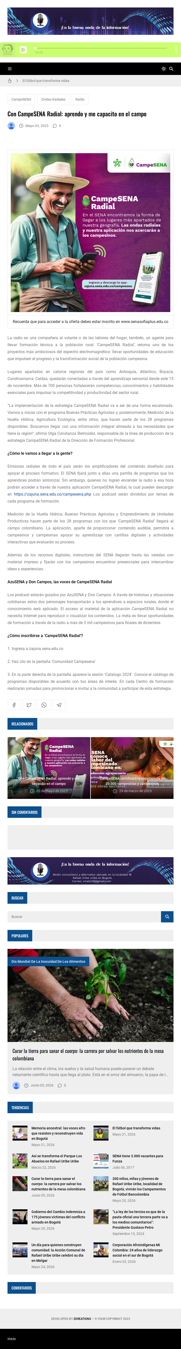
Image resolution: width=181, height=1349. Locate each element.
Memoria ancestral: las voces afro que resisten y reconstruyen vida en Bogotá (58, 1133)
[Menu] (10, 68)
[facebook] (14, 705)
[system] (164, 68)
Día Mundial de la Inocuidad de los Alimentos (48, 962)
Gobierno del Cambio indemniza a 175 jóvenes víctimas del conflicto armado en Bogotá (58, 1217)
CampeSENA (21, 99)
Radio (80, 99)
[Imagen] (91, 995)
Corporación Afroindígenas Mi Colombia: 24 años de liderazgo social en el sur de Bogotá (137, 1250)
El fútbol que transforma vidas (45, 81)
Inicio (12, 1339)
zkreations (82, 1319)
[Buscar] (171, 68)
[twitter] (29, 705)
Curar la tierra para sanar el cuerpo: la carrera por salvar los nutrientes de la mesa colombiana (59, 1184)
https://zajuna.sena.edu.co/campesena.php (51, 494)
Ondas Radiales (53, 99)
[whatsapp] (44, 705)
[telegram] (59, 705)
